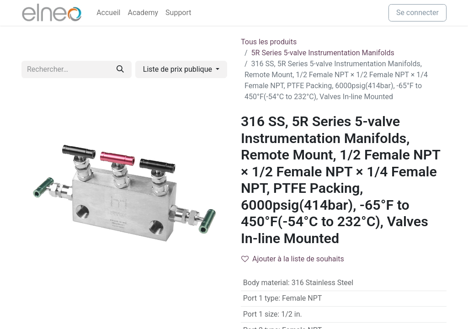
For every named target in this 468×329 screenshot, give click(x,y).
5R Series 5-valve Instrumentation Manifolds (322, 52)
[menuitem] (108, 13)
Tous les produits (269, 41)
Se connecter (417, 12)
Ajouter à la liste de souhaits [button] (292, 259)
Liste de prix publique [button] (178, 69)
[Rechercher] (120, 69)
